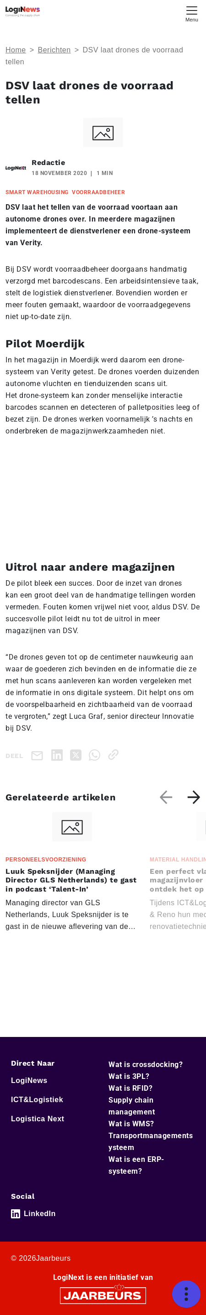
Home (15, 50)
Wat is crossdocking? (145, 1064)
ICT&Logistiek (37, 1100)
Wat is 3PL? (129, 1076)
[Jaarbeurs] (103, 1295)
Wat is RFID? (130, 1088)
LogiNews (29, 1080)
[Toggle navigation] (192, 13)
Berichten (54, 50)
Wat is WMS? (131, 1123)
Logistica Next (37, 1119)
